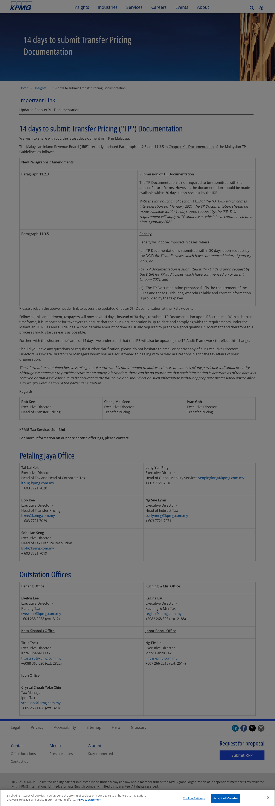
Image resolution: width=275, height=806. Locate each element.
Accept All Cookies (225, 801)
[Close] (268, 800)
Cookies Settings (194, 801)
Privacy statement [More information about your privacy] (89, 803)
